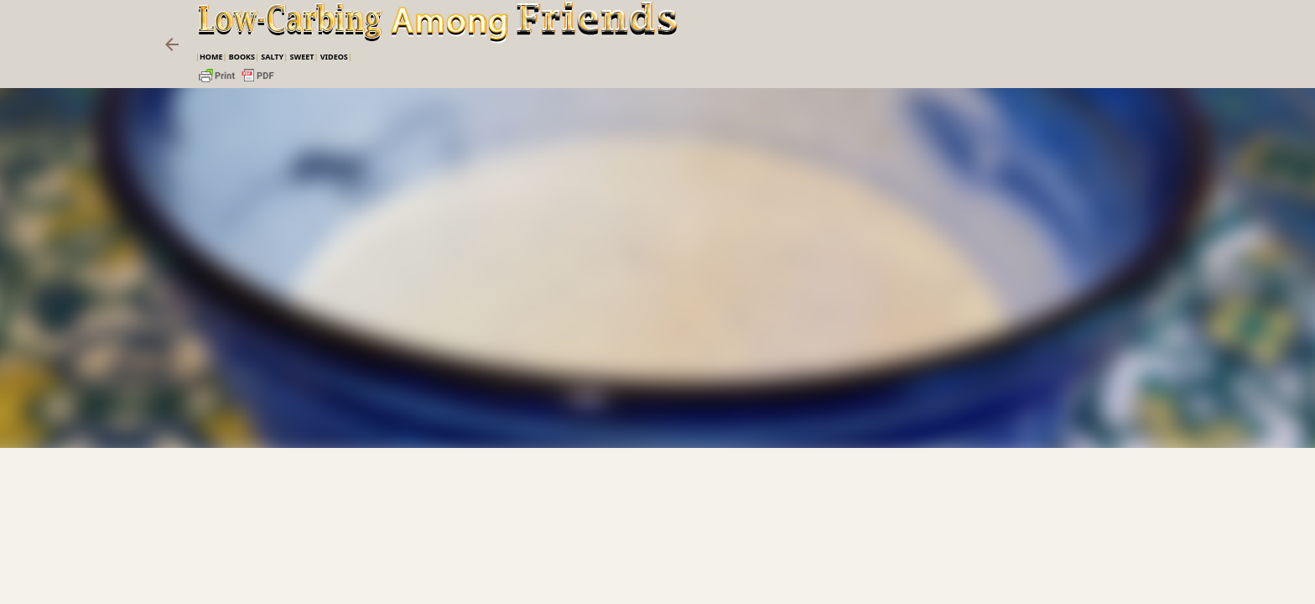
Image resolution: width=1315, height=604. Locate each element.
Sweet (301, 56)
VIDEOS (334, 56)
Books (242, 56)
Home (211, 56)
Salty (272, 56)
